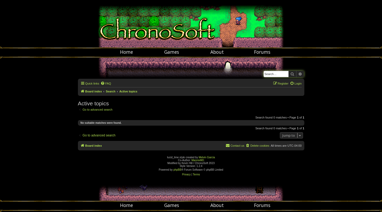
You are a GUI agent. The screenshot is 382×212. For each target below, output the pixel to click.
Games (171, 52)
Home (126, 52)
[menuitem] (106, 83)
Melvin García (207, 157)
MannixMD (197, 160)
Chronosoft (191, 23)
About (217, 52)
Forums (262, 52)
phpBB (177, 169)
